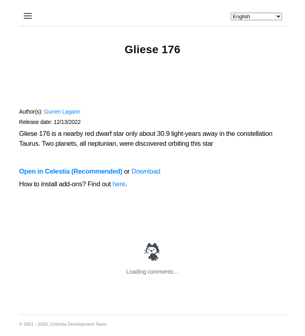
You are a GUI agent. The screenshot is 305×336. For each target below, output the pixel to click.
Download (145, 171)
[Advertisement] (152, 86)
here (118, 184)
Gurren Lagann (62, 111)
